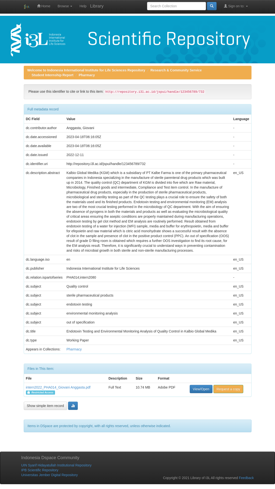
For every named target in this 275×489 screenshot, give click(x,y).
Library (96, 6)
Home (43, 6)
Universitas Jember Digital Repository (49, 475)
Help (82, 6)
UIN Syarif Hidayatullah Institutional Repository (56, 465)
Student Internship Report (52, 75)
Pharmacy (87, 75)
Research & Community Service (176, 70)
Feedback (246, 478)
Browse (65, 6)
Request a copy (228, 389)
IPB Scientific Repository (39, 470)
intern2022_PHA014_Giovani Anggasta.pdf (58, 387)
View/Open (201, 389)
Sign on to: (236, 6)
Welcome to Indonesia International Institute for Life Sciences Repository (86, 70)
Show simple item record (45, 406)
